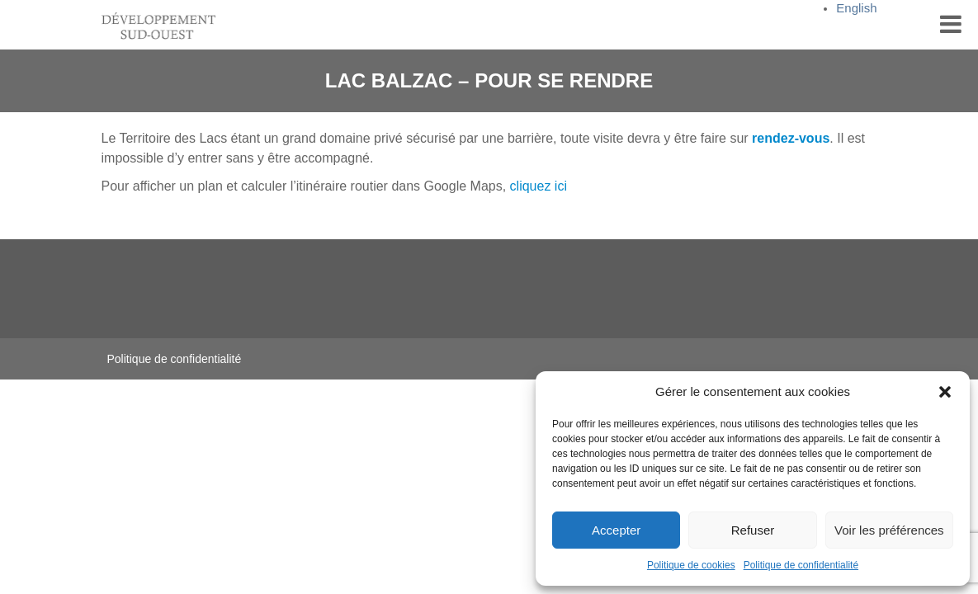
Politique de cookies (691, 565)
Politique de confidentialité (801, 565)
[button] (945, 392)
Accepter (616, 530)
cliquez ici (538, 186)
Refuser (753, 530)
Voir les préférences (889, 530)
